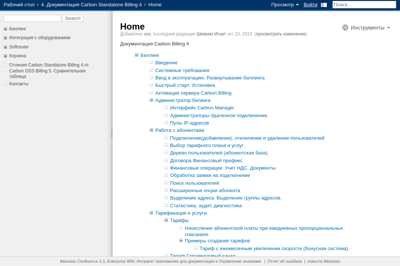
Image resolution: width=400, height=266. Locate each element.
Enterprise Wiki (121, 261)
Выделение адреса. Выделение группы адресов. (226, 198)
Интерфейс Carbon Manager (202, 107)
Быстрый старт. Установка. (185, 85)
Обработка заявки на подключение (210, 175)
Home (132, 26)
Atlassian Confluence (79, 261)
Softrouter (19, 47)
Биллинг (17, 28)
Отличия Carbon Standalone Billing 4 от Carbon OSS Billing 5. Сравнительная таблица (49, 70)
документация (201, 261)
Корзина (17, 55)
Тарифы (179, 220)
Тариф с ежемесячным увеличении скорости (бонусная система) (274, 248)
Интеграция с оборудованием (39, 37)
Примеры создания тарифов (217, 240)
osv (147, 34)
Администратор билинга (183, 100)
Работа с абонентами (179, 130)
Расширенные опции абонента (205, 190)
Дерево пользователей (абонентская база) (219, 153)
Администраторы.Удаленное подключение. (219, 115)
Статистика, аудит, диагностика (206, 205)
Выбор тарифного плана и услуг (207, 145)
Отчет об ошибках (285, 261)
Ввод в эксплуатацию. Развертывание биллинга (210, 78)
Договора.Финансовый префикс (206, 160)
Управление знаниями (240, 261)
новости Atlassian (324, 261)
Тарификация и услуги (181, 213)
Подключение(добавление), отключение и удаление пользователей (247, 138)
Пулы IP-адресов (189, 123)
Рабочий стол (19, 4)
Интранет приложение (158, 261)
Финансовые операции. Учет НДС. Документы (222, 168)
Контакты (18, 83)
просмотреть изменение (281, 34)
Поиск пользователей (194, 183)
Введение (166, 62)
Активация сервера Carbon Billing (193, 93)
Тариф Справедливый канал (202, 256)
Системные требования (182, 70)
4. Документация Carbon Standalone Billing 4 (91, 4)
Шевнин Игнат (211, 34)
